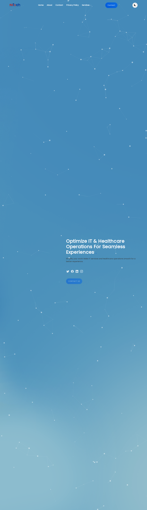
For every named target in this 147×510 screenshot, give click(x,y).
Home (41, 5)
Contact (59, 5)
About (49, 5)
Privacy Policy (72, 5)
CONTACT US (74, 287)
